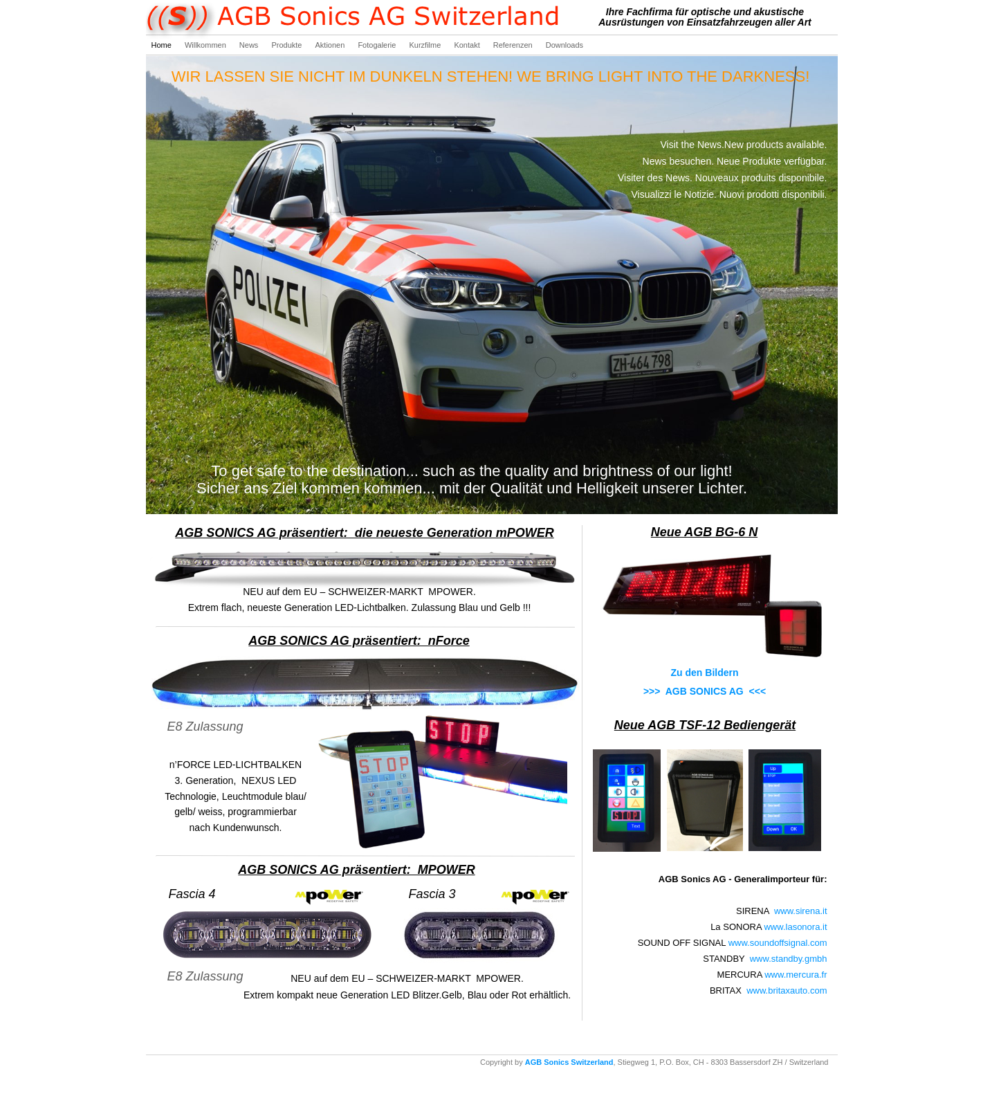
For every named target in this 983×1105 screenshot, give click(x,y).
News (250, 45)
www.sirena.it (800, 911)
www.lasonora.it (795, 927)
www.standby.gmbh (788, 958)
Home (162, 45)
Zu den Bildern (705, 672)
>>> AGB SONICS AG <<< (704, 691)
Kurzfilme (426, 45)
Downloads (564, 45)
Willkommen (206, 45)
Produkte (287, 45)
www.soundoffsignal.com (777, 943)
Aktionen (331, 45)
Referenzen (514, 45)
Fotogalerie (378, 45)
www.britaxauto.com (786, 990)
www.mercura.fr (795, 974)
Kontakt (467, 45)
